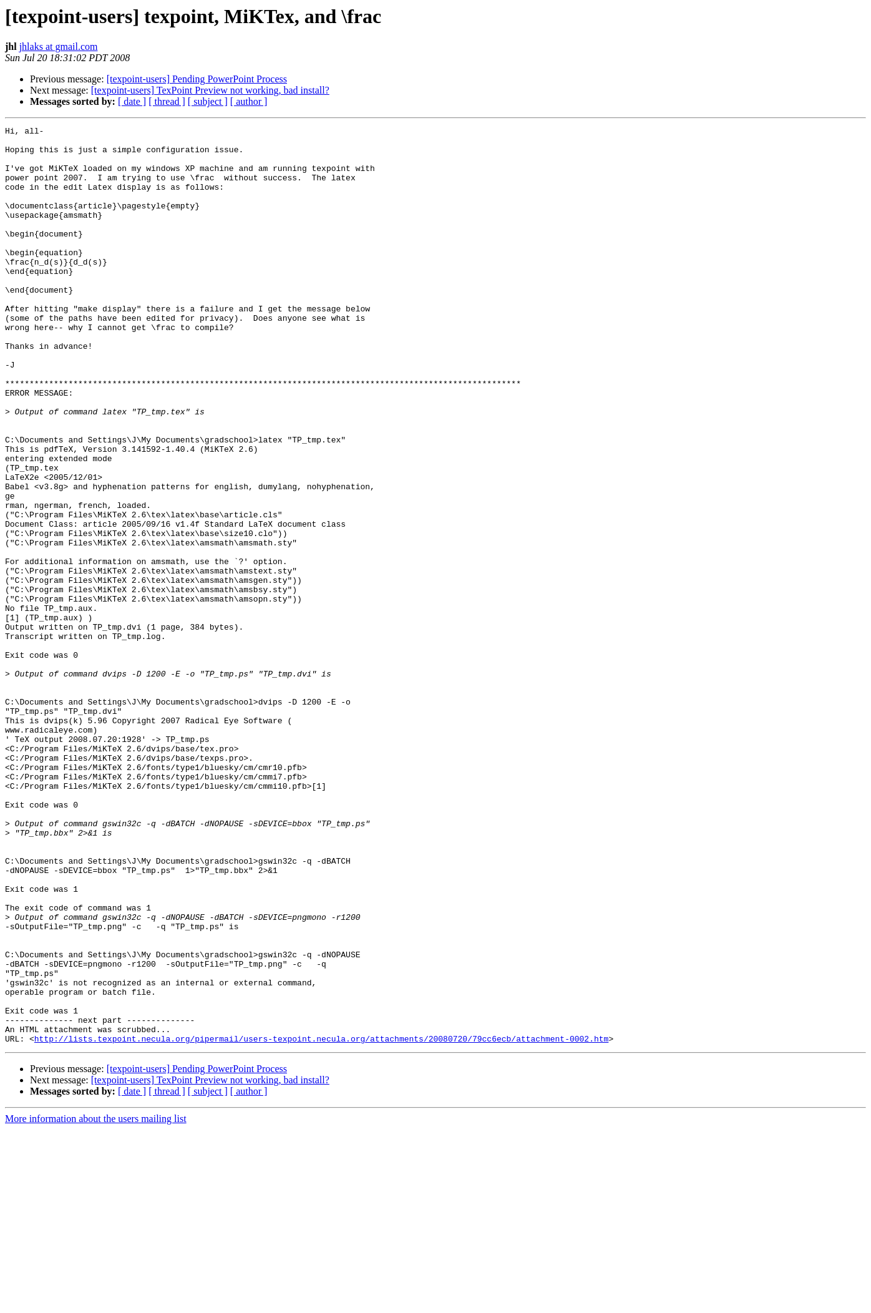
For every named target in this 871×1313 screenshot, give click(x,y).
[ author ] (249, 101)
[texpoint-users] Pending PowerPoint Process (197, 79)
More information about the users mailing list (96, 1302)
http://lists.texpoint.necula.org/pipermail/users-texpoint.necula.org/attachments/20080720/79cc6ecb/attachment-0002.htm (321, 1222)
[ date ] (132, 101)
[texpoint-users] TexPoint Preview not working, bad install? (210, 90)
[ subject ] (208, 101)
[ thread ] (166, 101)
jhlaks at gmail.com (58, 46)
